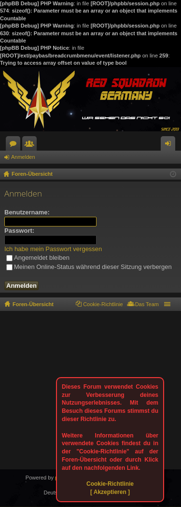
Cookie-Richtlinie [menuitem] (103, 304)
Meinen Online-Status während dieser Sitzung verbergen (89, 266)
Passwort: (19, 230)
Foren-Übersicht (33, 304)
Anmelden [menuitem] (170, 145)
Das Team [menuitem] (147, 304)
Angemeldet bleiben (38, 257)
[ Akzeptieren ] (110, 492)
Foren (15, 145)
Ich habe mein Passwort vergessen (53, 249)
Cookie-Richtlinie (110, 483)
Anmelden (23, 157)
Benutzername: (27, 212)
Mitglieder (31, 145)
